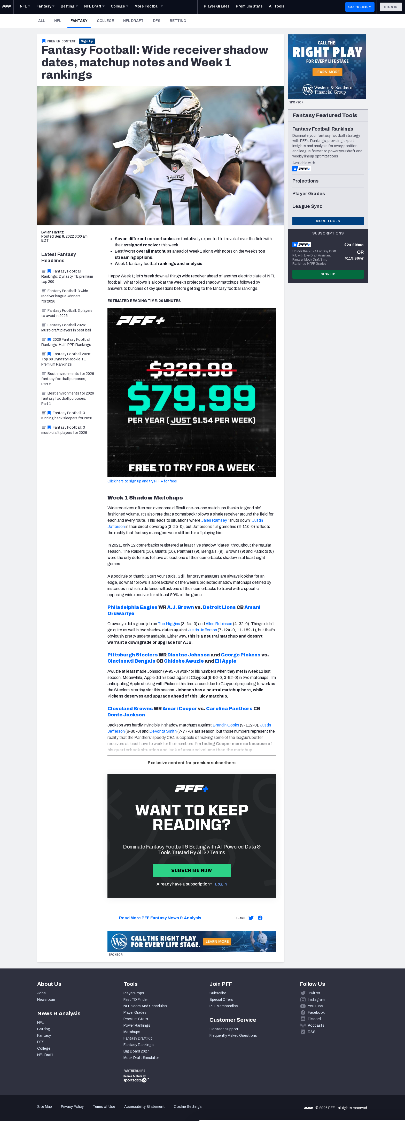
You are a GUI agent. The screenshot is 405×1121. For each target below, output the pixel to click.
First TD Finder (135, 1000)
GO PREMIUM (360, 7)
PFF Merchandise (223, 1006)
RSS (312, 1032)
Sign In (391, 7)
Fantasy (81, 21)
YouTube (315, 1006)
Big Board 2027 (136, 1051)
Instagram (316, 1000)
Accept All (362, 1074)
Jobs (41, 993)
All (41, 21)
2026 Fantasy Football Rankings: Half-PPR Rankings (66, 342)
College (105, 21)
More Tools (328, 221)
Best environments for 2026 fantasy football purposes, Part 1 (67, 398)
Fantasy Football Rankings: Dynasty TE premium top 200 (67, 276)
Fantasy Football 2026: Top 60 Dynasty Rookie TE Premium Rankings (66, 359)
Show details (80, 1111)
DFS (156, 21)
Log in (221, 884)
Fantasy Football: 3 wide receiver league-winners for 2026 (64, 296)
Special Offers (221, 1000)
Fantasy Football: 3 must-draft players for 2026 (64, 430)
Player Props (133, 993)
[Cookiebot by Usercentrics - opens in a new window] (33, 1111)
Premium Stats (135, 1019)
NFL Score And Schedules (145, 1006)
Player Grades (134, 1012)
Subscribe (217, 993)
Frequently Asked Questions (233, 1035)
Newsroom (46, 1000)
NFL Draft (133, 21)
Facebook (316, 1012)
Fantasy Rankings (138, 1045)
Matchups (131, 1032)
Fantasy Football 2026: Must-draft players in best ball (66, 327)
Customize (362, 1091)
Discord (314, 1019)
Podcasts (316, 1025)
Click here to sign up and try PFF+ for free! (142, 481)
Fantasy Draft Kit (137, 1038)
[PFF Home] (6, 7)
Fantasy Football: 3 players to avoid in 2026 (66, 313)
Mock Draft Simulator (141, 1058)
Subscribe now (191, 870)
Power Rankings (136, 1025)
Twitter (314, 993)
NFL (57, 21)
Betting (178, 21)
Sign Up (87, 41)
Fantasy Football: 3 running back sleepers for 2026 (66, 415)
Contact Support (223, 1029)
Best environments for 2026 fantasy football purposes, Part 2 (67, 379)
